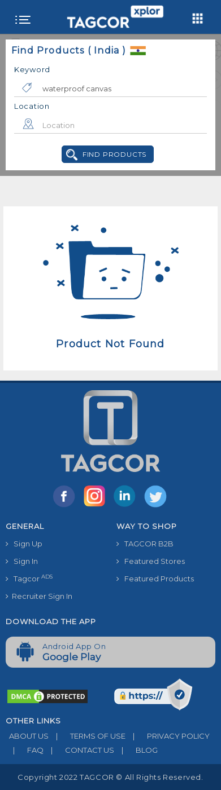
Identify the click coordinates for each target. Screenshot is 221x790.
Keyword (32, 69)
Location (32, 106)
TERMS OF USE (87, 735)
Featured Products (155, 578)
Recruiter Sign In (39, 596)
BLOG (136, 749)
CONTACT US (79, 749)
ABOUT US (27, 735)
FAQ (25, 749)
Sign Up (24, 543)
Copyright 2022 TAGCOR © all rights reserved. (110, 777)
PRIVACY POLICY (167, 735)
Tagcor (29, 578)
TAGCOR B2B (145, 543)
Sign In (22, 561)
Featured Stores (150, 561)
